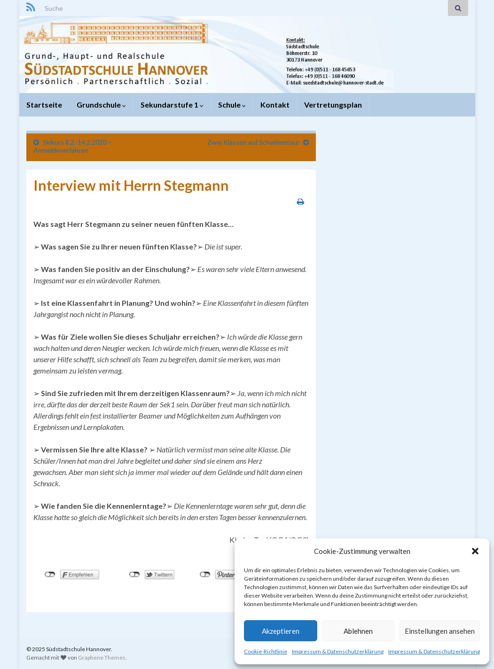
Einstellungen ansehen (440, 631)
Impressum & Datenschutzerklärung (338, 651)
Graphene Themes (101, 657)
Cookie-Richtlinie (265, 651)
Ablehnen (358, 631)
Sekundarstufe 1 (172, 104)
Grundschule (101, 104)
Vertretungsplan (333, 104)
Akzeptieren (280, 631)
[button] (475, 551)
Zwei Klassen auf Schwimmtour (253, 142)
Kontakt (275, 104)
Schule (232, 104)
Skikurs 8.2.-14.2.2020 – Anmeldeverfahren (72, 146)
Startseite (44, 104)
